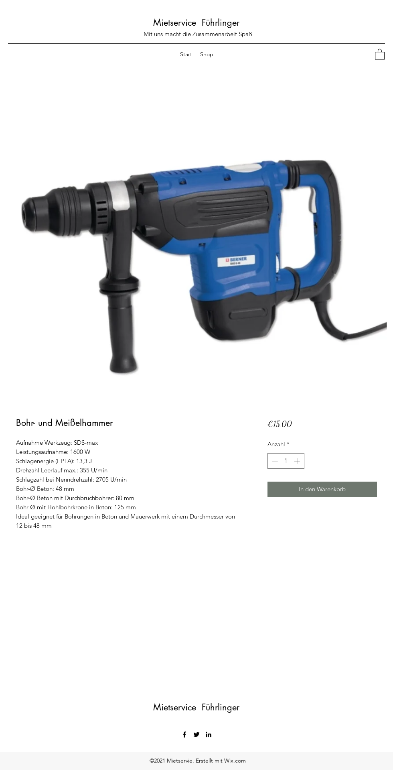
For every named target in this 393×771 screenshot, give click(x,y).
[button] (380, 54)
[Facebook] (184, 734)
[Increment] (297, 461)
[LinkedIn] (209, 734)
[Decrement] (274, 461)
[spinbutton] (285, 461)
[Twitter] (196, 734)
